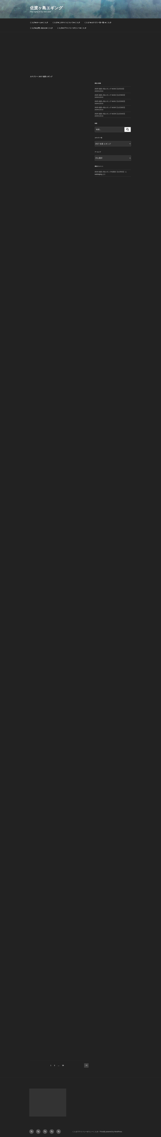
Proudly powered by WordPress (111, 1132)
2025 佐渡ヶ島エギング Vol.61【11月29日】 (110, 101)
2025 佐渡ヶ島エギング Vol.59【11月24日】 (110, 114)
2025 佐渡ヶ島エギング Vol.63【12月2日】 (110, 89)
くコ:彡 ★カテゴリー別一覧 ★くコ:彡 (97, 22)
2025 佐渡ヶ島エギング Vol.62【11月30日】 (110, 95)
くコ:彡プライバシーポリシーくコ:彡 (85, 1132)
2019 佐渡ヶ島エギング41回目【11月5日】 (110, 172)
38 (63, 1065)
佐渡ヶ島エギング (46, 8)
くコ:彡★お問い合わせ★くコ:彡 (41, 28)
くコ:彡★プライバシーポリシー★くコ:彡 (71, 28)
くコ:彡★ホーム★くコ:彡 (39, 22)
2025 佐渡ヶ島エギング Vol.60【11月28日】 (110, 107)
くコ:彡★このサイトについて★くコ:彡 (66, 22)
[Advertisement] (80, 49)
